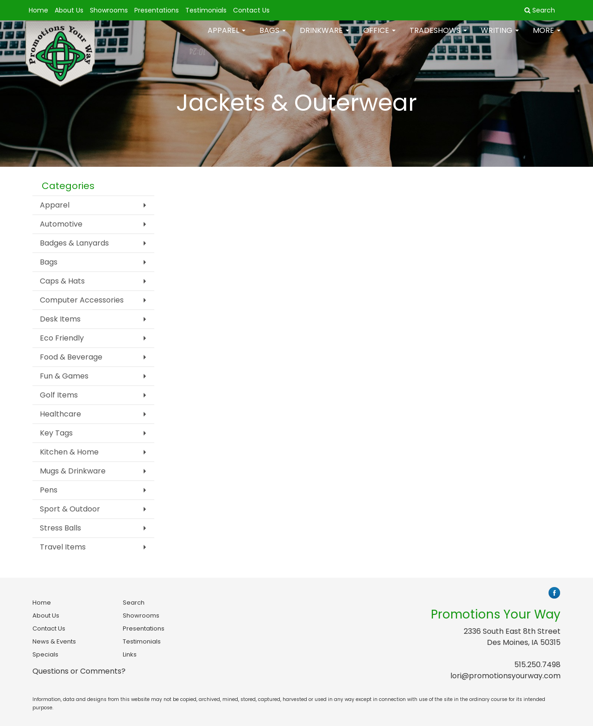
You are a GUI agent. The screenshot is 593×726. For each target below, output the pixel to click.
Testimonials (206, 10)
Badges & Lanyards (74, 243)
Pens (48, 490)
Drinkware (324, 37)
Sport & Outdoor (70, 509)
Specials (45, 654)
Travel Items (63, 547)
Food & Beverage (71, 357)
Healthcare (60, 414)
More (547, 37)
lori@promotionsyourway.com (505, 675)
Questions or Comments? (79, 671)
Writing (500, 37)
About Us (69, 10)
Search (134, 602)
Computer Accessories (82, 300)
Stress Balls (60, 528)
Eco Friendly (62, 338)
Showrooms (109, 10)
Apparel (227, 37)
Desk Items (60, 319)
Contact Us (251, 10)
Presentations (156, 10)
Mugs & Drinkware (73, 471)
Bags (272, 37)
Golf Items (59, 395)
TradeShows (438, 37)
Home (38, 10)
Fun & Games (64, 376)
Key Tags (56, 433)
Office (379, 37)
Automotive (61, 224)
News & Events (54, 641)
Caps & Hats (62, 281)
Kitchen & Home (69, 452)
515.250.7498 (537, 664)
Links (130, 654)
